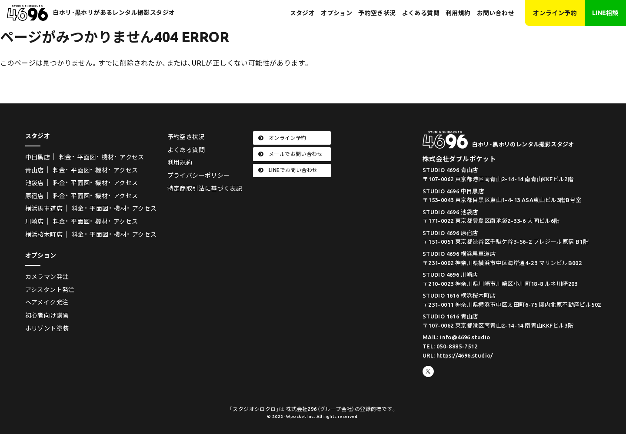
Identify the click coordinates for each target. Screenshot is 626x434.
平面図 (86, 157)
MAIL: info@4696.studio (456, 337)
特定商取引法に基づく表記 (205, 188)
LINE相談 (605, 13)
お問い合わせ (495, 13)
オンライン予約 (555, 13)
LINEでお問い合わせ (288, 170)
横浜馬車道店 (44, 208)
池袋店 (34, 182)
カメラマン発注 (47, 276)
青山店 (34, 170)
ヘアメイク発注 (47, 302)
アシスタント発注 (50, 289)
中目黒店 (37, 157)
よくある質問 (421, 13)
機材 (108, 157)
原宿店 (34, 195)
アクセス (132, 157)
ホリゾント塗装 (47, 328)
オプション (336, 13)
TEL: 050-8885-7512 (450, 346)
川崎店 (34, 221)
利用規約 (458, 13)
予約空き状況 (377, 13)
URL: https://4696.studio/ (458, 355)
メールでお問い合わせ (290, 154)
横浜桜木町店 (44, 234)
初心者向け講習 (47, 315)
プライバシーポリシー (198, 175)
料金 (65, 157)
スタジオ (302, 13)
